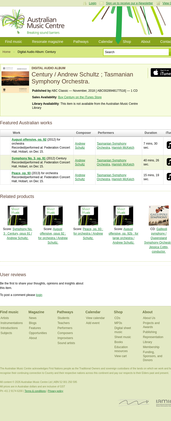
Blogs (33, 323)
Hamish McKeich (123, 147)
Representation (153, 337)
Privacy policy (55, 391)
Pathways (81, 42)
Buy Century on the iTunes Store (80, 97)
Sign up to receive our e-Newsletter (129, 3)
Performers (64, 328)
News (33, 318)
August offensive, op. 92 (29, 139)
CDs (117, 318)
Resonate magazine (47, 42)
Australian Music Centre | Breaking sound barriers (33, 22)
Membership (151, 347)
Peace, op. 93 (21, 173)
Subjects (6, 333)
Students (63, 318)
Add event (93, 323)
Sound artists (66, 343)
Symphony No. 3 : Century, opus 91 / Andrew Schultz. (17, 233)
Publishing (150, 332)
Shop (127, 42)
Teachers (63, 323)
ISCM (133, 402)
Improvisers (65, 338)
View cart (120, 356)
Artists (5, 318)
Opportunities (38, 333)
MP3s (118, 323)
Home (7, 52)
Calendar (106, 42)
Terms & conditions (35, 391)
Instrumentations (12, 323)
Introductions (9, 328)
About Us (149, 318)
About (145, 42)
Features (35, 328)
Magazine (36, 312)
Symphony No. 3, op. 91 (29, 158)
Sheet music (122, 337)
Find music (13, 42)
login (39, 295)
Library (147, 342)
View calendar (95, 318)
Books (118, 342)
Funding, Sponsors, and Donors (152, 356)
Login (92, 3)
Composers (65, 333)
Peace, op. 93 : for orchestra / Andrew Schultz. (88, 233)
